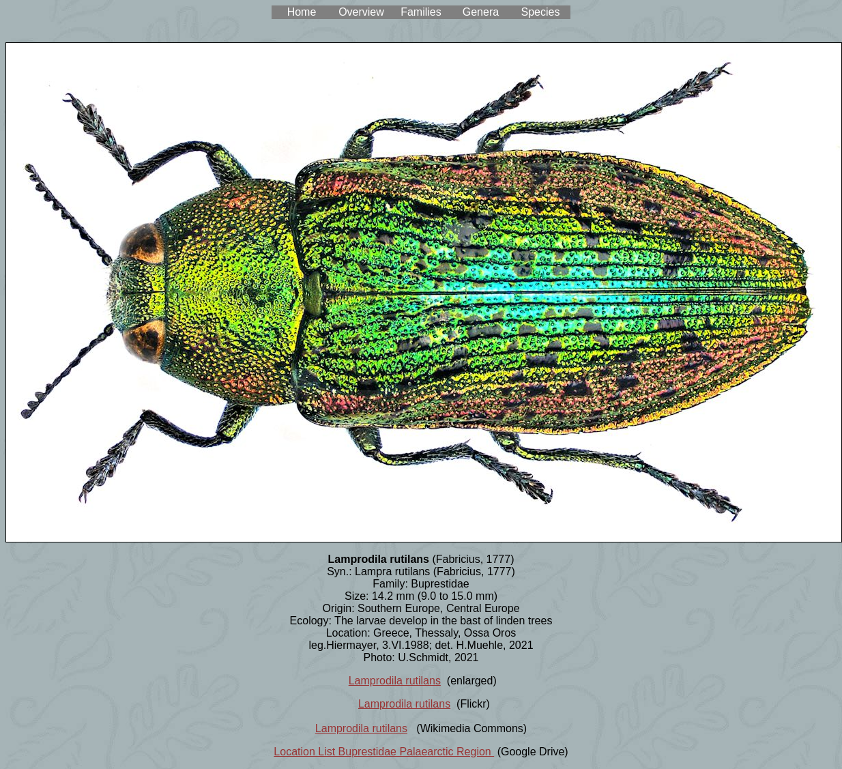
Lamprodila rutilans (395, 680)
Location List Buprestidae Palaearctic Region (384, 751)
